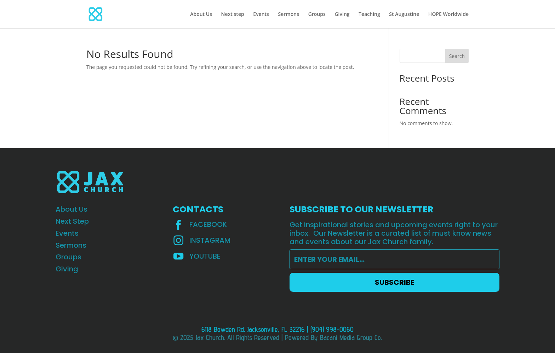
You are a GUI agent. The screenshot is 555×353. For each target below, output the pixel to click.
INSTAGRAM (210, 240)
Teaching (369, 14)
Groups (317, 14)
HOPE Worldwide (448, 14)
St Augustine (404, 14)
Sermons (288, 14)
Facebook (208, 224)
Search (457, 56)
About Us (201, 14)
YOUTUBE (205, 256)
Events (261, 14)
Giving (341, 14)
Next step (232, 14)
